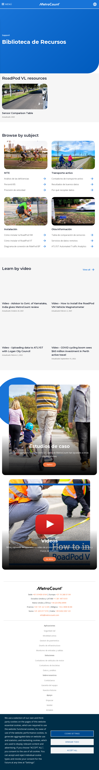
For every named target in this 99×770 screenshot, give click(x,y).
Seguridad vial (49, 631)
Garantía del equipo (49, 685)
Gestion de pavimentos (49, 640)
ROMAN (49, 710)
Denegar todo (72, 742)
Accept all (72, 750)
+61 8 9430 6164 (40, 594)
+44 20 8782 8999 (58, 603)
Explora (49, 464)
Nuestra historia (49, 690)
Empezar (49, 700)
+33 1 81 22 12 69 (41, 607)
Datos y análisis (49, 670)
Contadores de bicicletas (49, 665)
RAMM (49, 705)
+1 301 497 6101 (61, 598)
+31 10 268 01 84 (63, 594)
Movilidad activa (49, 635)
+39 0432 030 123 (63, 611)
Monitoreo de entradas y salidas (49, 650)
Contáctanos (49, 680)
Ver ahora (49, 559)
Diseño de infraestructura (49, 645)
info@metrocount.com (49, 615)
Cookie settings (72, 733)
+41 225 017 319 (41, 611)
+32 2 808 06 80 (65, 607)
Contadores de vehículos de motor (49, 660)
